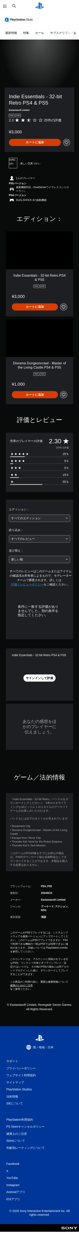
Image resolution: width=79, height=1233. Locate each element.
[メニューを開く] (4, 6)
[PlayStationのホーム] (39, 6)
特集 (26, 33)
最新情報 (11, 33)
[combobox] (39, 518)
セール (39, 33)
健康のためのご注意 (21, 985)
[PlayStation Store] (19, 19)
